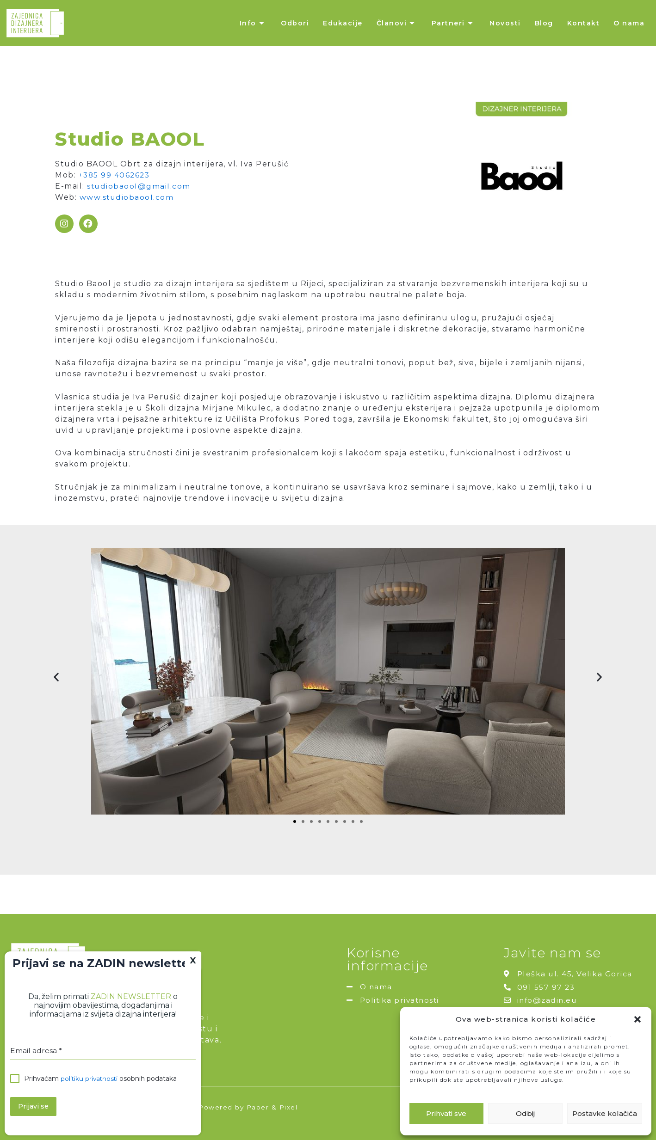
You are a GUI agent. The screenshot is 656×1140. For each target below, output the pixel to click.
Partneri (454, 23)
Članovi (397, 23)
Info (253, 23)
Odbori (295, 23)
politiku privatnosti (90, 1079)
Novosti (505, 23)
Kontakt (583, 23)
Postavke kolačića (604, 1113)
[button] (637, 1019)
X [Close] (193, 961)
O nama (628, 23)
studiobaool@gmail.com (139, 186)
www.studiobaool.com (127, 197)
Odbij (525, 1113)
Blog (544, 23)
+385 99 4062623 (115, 175)
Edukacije (343, 23)
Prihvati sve (446, 1113)
